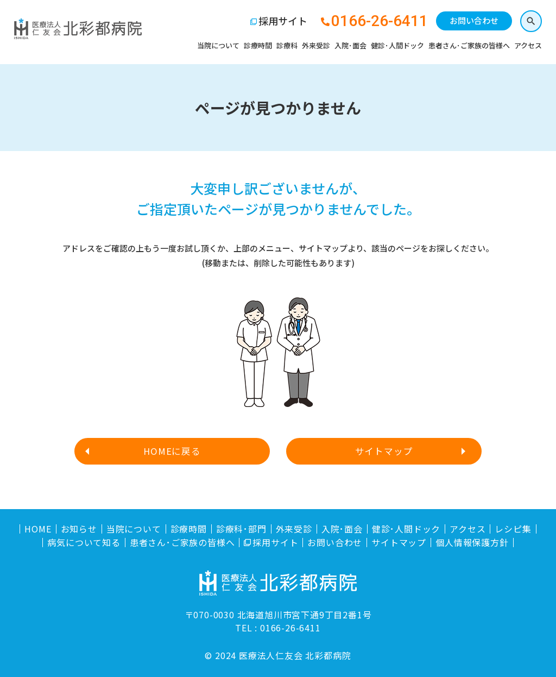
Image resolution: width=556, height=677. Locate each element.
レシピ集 (513, 529)
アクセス (526, 46)
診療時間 (256, 46)
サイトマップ (384, 451)
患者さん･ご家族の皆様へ (467, 46)
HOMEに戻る (172, 451)
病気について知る (83, 542)
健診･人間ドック (395, 46)
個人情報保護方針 (471, 542)
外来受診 (314, 46)
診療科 (284, 46)
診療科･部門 (241, 529)
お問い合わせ (471, 22)
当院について (216, 46)
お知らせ (79, 529)
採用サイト (280, 22)
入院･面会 (348, 46)
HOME (37, 529)
